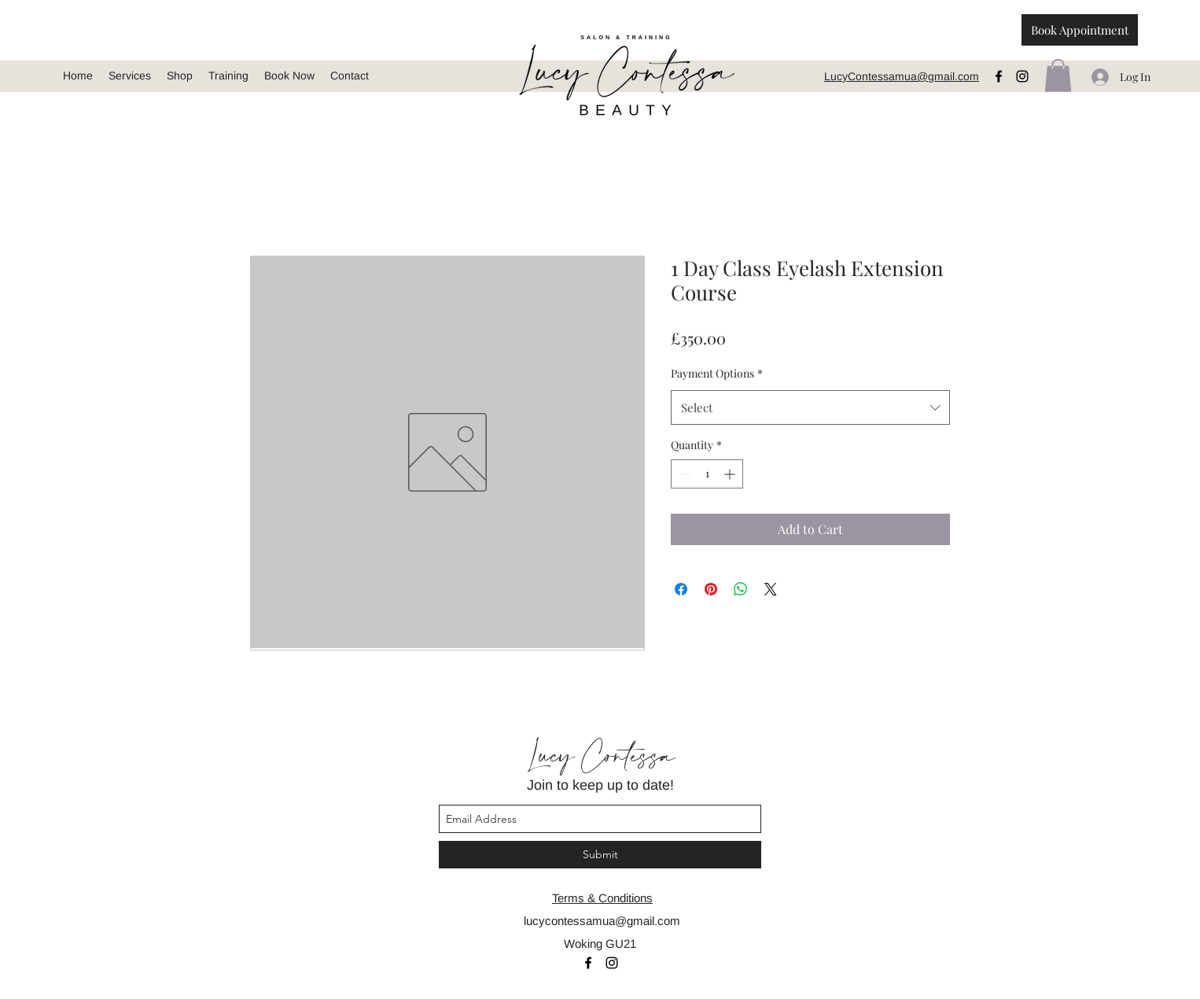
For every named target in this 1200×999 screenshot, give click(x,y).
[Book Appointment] (1079, 30)
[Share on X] (770, 589)
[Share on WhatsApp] (740, 589)
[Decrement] (683, 474)
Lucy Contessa (600, 757)
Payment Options (717, 373)
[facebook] (999, 76)
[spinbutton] (707, 474)
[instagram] (1022, 76)
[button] (1058, 75)
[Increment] (731, 474)
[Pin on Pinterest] (710, 589)
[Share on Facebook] (681, 589)
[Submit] (600, 854)
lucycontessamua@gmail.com (602, 920)
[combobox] (810, 407)
